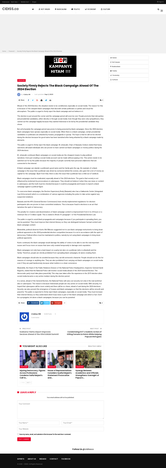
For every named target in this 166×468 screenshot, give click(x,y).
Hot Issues (44, 9)
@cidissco (88, 449)
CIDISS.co (10, 8)
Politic (75, 9)
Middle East (25, 2)
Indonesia (5, 2)
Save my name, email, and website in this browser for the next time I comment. (45, 434)
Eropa (34, 2)
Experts (20, 459)
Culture (105, 9)
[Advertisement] (83, 33)
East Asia (14, 2)
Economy (90, 9)
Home (113, 58)
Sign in (160, 2)
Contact (54, 459)
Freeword (21, 80)
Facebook (65, 459)
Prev (23, 382)
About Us (32, 459)
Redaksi (42, 459)
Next (29, 382)
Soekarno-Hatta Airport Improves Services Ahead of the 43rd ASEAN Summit (39, 333)
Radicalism (60, 9)
